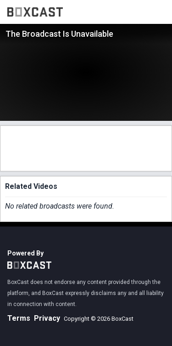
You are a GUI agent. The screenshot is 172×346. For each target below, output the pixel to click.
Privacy (47, 318)
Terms (18, 318)
